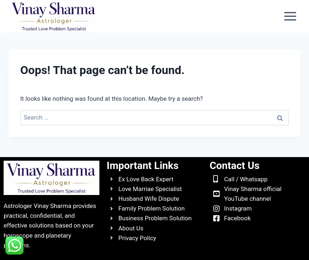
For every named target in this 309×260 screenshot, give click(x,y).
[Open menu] (290, 16)
